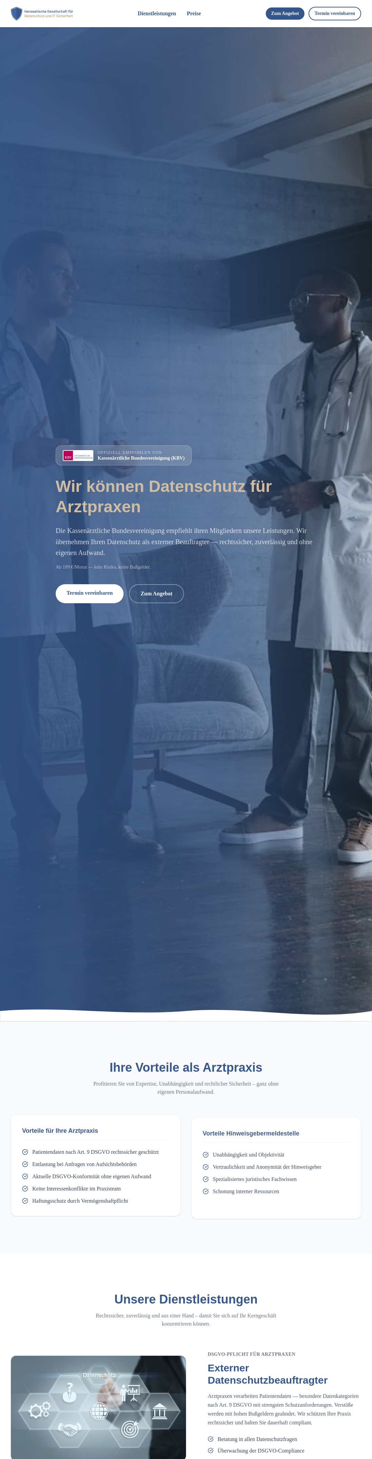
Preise (194, 13)
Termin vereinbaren (335, 13)
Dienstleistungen (157, 13)
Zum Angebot (285, 13)
